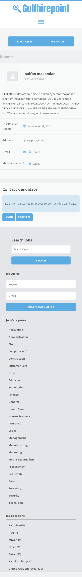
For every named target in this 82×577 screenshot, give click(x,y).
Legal (12, 430)
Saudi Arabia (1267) (21, 561)
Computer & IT (18, 351)
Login (9, 217)
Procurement (17, 466)
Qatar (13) (15, 554)
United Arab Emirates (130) (26, 568)
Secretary (15, 488)
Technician (16, 503)
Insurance (15, 423)
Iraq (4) (13, 532)
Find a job (58, 41)
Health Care (16, 409)
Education (15, 380)
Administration (18, 337)
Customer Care (18, 366)
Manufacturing (18, 445)
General (14, 402)
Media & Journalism (21, 459)
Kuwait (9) (15, 540)
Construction (17, 358)
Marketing (15, 452)
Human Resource (19, 416)
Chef (11, 344)
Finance (14, 394)
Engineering (16, 387)
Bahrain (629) (17, 525)
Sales (12, 481)
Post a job (24, 41)
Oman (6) (14, 547)
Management (17, 438)
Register (24, 217)
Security (14, 495)
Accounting (16, 330)
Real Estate (16, 474)
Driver (13, 373)
